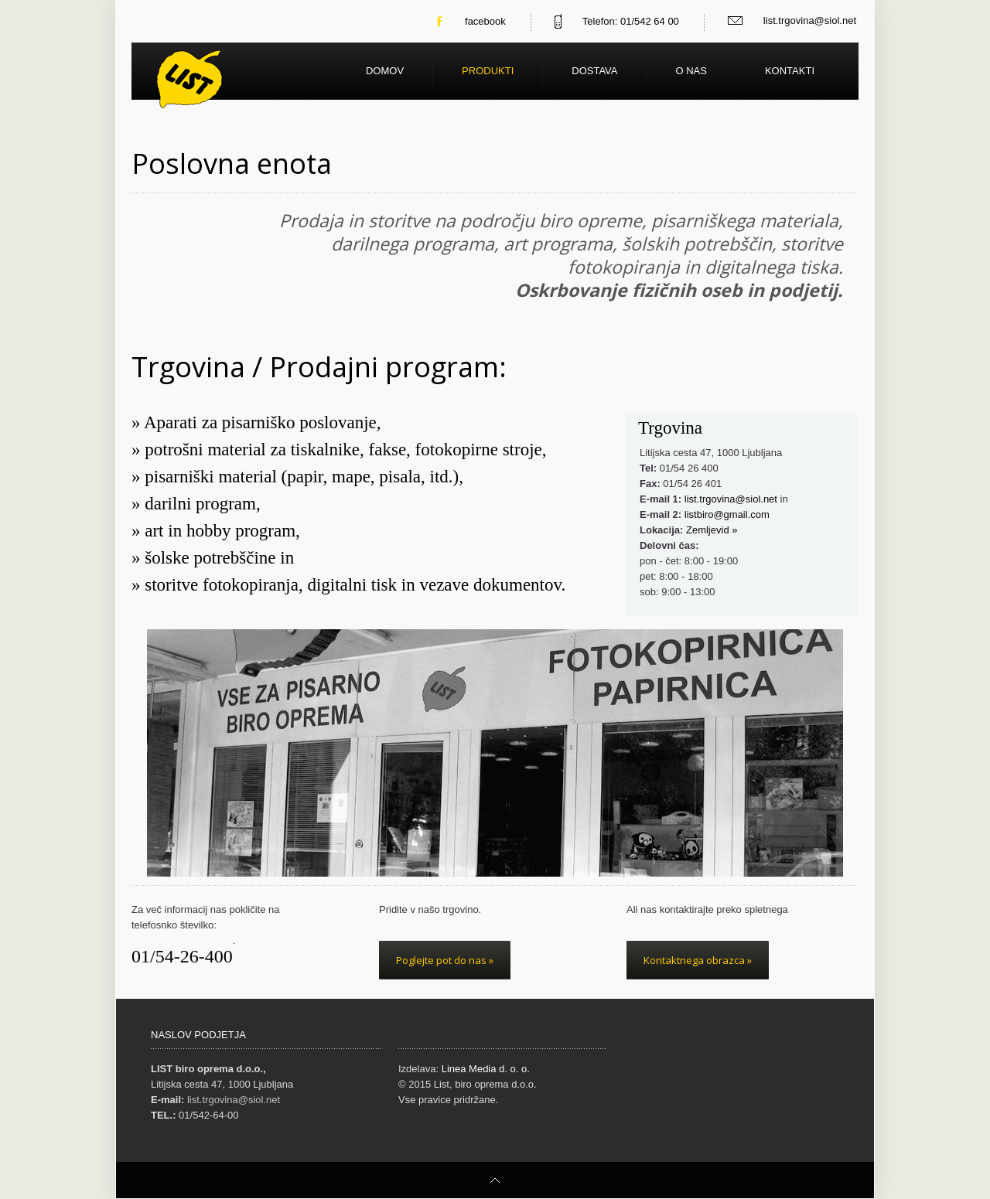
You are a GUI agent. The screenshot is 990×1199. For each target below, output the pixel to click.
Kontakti (789, 71)
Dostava (594, 71)
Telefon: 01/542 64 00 (630, 21)
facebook (485, 21)
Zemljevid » (711, 530)
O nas (690, 71)
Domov (385, 71)
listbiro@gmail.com (727, 514)
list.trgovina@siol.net (809, 20)
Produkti (488, 71)
